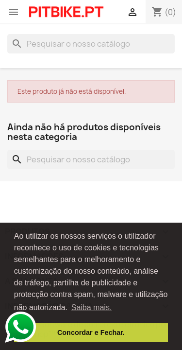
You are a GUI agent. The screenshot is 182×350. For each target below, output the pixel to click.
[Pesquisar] (91, 43)
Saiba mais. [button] (91, 307)
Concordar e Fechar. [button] (91, 332)
